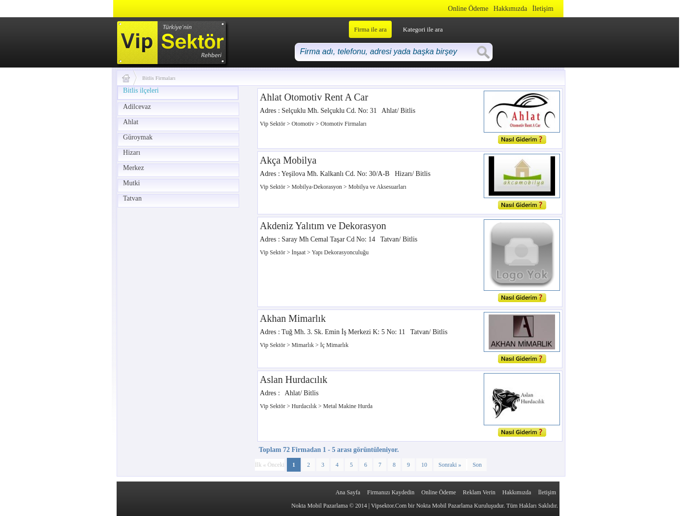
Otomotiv (303, 123)
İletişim (543, 8)
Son (477, 464)
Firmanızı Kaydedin (390, 492)
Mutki (131, 183)
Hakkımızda (510, 8)
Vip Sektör (273, 123)
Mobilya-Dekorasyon (317, 186)
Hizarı (131, 152)
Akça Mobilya (288, 160)
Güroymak (138, 137)
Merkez (133, 168)
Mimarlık (303, 345)
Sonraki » (449, 464)
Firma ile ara (370, 29)
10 (424, 464)
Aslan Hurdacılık (293, 379)
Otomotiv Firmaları (343, 123)
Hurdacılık (304, 406)
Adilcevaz (137, 106)
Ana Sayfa (348, 492)
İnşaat (299, 252)
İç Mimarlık (334, 345)
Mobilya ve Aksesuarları (377, 186)
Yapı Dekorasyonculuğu (340, 252)
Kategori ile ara (423, 29)
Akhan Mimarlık (293, 318)
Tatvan (132, 198)
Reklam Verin (479, 492)
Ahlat (130, 122)
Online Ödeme (468, 8)
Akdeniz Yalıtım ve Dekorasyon (323, 225)
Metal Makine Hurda (348, 406)
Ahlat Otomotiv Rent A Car (314, 97)
